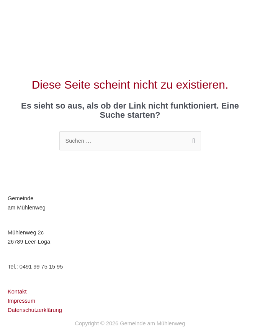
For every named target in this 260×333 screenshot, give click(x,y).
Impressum (21, 301)
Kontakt (17, 291)
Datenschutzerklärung (35, 310)
